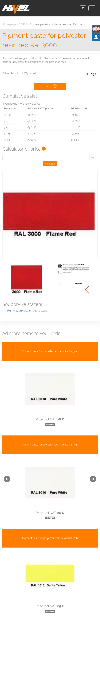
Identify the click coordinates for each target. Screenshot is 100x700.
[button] (5, 477)
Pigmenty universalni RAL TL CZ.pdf (27, 310)
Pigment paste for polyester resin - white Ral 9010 (50, 351)
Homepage (9, 24)
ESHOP (23, 24)
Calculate (50, 163)
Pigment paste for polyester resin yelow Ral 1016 (50, 538)
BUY (51, 86)
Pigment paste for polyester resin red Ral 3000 (56, 24)
